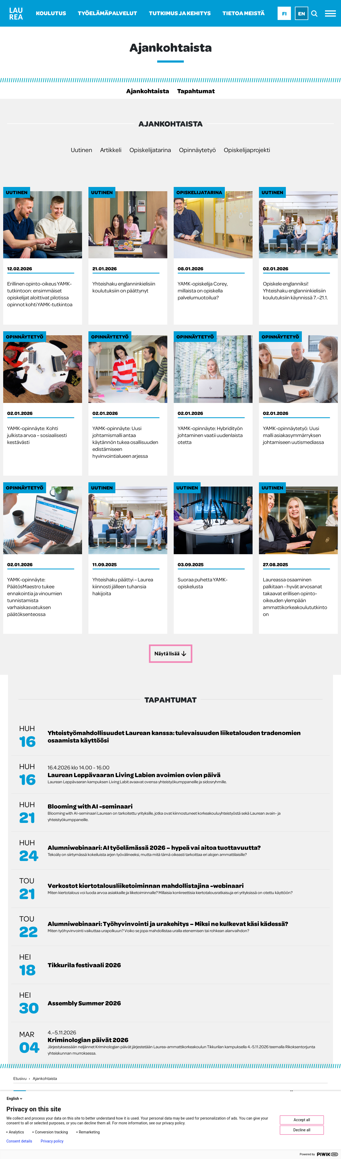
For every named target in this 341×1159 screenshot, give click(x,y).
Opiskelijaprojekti (247, 149)
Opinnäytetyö (197, 149)
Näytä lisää (170, 653)
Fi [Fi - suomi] (284, 13)
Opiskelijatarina (150, 149)
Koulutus (51, 13)
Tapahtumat (196, 91)
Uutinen (81, 149)
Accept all (302, 1120)
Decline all (301, 1130)
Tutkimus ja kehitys (180, 13)
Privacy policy (52, 1141)
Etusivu (20, 1077)
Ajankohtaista (147, 91)
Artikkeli (110, 149)
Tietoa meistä (243, 13)
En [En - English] (301, 13)
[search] (316, 13)
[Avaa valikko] (331, 13)
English (15, 1098)
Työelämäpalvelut (107, 13)
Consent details (19, 1141)
